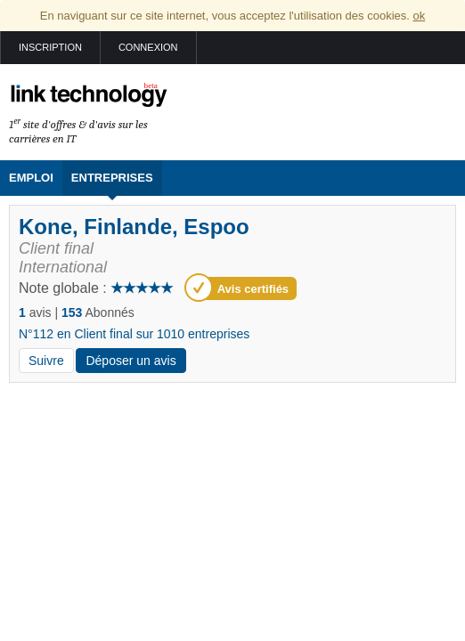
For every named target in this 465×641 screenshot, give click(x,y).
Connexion (148, 47)
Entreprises (112, 177)
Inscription (50, 47)
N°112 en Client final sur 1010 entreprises (134, 334)
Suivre (46, 360)
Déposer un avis (130, 360)
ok (418, 15)
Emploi (31, 177)
